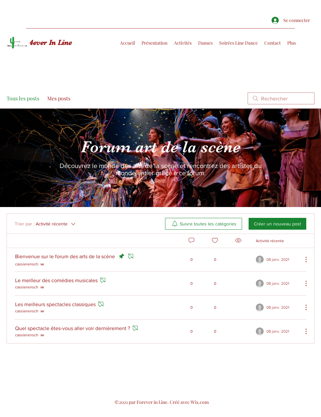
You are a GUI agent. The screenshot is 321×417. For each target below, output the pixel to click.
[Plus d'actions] (303, 259)
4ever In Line (50, 42)
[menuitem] (203, 224)
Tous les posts (23, 98)
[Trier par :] (45, 224)
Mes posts (58, 98)
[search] (281, 98)
